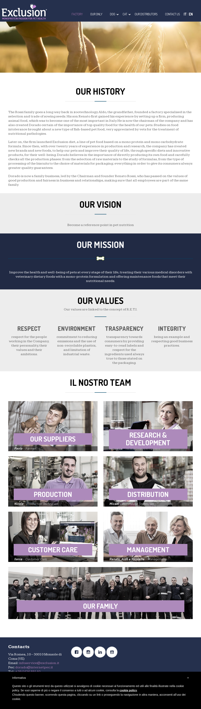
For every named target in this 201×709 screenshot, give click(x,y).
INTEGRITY (172, 328)
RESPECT (29, 328)
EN (191, 14)
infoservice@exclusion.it (39, 663)
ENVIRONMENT (77, 328)
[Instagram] (89, 652)
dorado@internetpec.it (34, 667)
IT (185, 14)
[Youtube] (113, 652)
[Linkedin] (101, 652)
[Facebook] (77, 652)
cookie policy (128, 690)
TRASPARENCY (124, 328)
